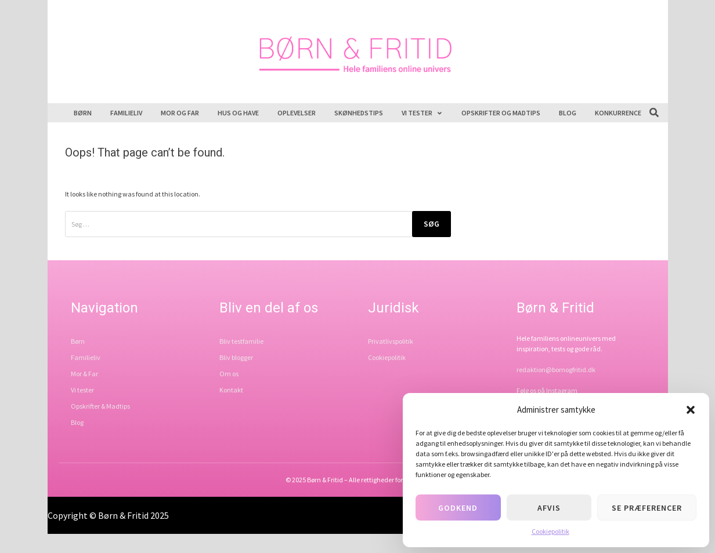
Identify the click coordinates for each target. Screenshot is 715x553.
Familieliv (126, 112)
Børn (83, 112)
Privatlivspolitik (390, 341)
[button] (690, 410)
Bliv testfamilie (241, 341)
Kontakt (231, 389)
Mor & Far (84, 373)
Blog (567, 112)
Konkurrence (618, 112)
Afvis (549, 508)
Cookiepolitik (550, 531)
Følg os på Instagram (547, 390)
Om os (229, 373)
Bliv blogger (236, 357)
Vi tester (422, 112)
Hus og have (238, 112)
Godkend (458, 508)
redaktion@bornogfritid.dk (556, 369)
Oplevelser (296, 112)
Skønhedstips (358, 112)
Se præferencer (647, 508)
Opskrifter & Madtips (100, 406)
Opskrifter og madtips (500, 112)
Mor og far (180, 112)
